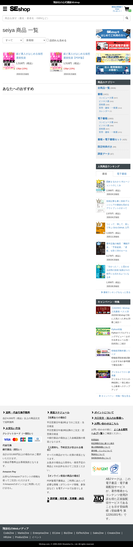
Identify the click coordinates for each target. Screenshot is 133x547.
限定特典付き (105, 146)
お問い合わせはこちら (105, 423)
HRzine (7, 537)
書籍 (100, 94)
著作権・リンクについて (101, 451)
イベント (37, 537)
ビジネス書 (106, 101)
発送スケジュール (58, 412)
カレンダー (105, 111)
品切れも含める (56, 40)
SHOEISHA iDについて (101, 458)
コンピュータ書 (108, 98)
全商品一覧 (104, 88)
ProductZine (21, 537)
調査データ (104, 153)
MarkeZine (23, 533)
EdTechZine (82, 533)
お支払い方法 (11, 428)
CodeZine (8, 533)
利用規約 (95, 440)
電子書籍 (102, 118)
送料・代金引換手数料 (16, 412)
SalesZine (98, 533)
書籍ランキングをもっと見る (115, 292)
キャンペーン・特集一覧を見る (114, 396)
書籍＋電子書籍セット (110, 139)
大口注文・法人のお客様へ (107, 418)
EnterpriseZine (41, 533)
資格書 (104, 104)
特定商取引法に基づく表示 (102, 443)
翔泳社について (98, 454)
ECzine (56, 533)
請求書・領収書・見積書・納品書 (65, 499)
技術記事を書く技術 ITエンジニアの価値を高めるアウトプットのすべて (118, 204)
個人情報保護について (100, 447)
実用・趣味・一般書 (110, 108)
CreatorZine (113, 533)
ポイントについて (102, 412)
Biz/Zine (68, 533)
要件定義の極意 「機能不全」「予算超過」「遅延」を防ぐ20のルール (118, 247)
